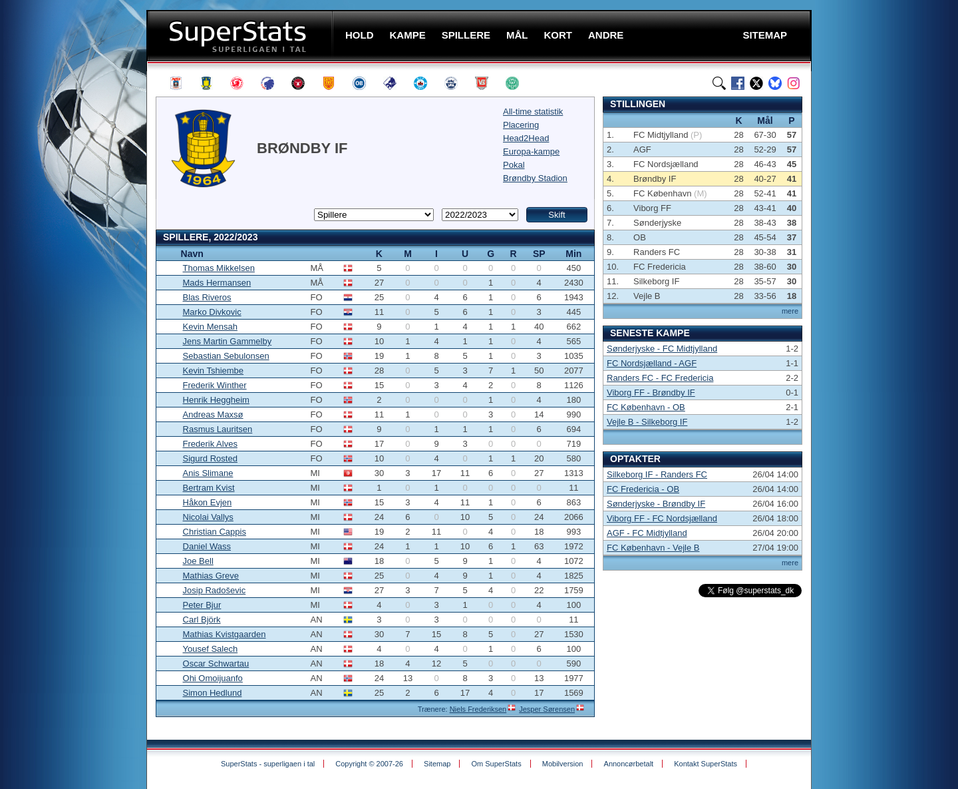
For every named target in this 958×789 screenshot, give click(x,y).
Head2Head (526, 138)
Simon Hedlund (212, 693)
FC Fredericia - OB (643, 489)
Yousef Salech (210, 649)
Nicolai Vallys (208, 517)
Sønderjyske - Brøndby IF (656, 504)
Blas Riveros (207, 297)
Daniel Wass (207, 546)
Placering (521, 125)
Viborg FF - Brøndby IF (651, 392)
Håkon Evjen (207, 502)
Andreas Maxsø (213, 414)
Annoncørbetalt (629, 764)
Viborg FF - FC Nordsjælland (662, 518)
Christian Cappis (214, 532)
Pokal (514, 165)
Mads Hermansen (217, 283)
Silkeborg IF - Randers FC (657, 474)
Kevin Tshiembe (213, 371)
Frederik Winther (215, 385)
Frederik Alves (210, 444)
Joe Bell (198, 561)
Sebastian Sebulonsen (226, 356)
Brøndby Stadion (535, 178)
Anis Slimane (208, 473)
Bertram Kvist (209, 488)
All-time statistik (533, 112)
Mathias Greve (211, 576)
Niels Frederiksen (478, 709)
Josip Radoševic (214, 590)
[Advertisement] (66, 263)
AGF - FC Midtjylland (647, 533)
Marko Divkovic (212, 312)
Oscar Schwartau (216, 663)
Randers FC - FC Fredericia (660, 378)
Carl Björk (202, 620)
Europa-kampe (531, 151)
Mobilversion (562, 764)
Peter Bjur (202, 605)
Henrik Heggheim (216, 400)
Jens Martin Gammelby (227, 341)
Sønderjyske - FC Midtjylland (662, 349)
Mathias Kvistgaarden (224, 634)
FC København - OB (646, 407)
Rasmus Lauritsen (218, 429)
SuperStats (241, 35)
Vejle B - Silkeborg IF (647, 422)
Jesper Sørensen (547, 709)
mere (790, 311)
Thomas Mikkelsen (219, 268)
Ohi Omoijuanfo (213, 678)
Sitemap (437, 764)
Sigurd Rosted (210, 458)
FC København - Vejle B (653, 548)
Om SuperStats (496, 764)
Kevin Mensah (210, 327)
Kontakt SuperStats (705, 764)
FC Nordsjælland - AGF (652, 363)
